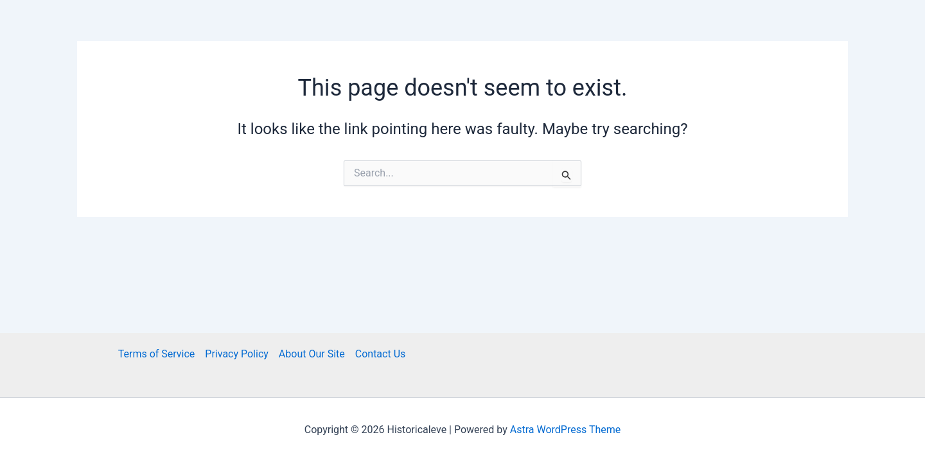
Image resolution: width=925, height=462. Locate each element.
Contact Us (380, 354)
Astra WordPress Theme (565, 430)
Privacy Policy (237, 354)
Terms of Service (156, 354)
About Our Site (312, 354)
